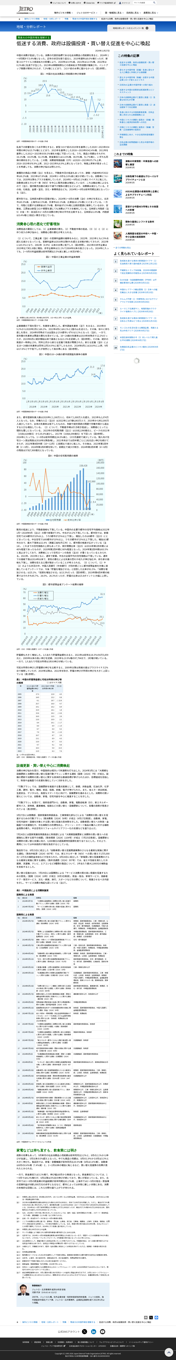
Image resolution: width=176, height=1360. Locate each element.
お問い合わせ (76, 3)
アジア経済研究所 (108, 3)
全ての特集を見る (123, 247)
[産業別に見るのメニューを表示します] (151, 12)
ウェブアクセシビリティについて (111, 1342)
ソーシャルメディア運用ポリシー (141, 1342)
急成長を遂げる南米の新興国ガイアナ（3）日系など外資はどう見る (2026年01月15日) (139, 319)
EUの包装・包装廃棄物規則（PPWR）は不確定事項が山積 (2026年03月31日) (138, 281)
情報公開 (49, 1342)
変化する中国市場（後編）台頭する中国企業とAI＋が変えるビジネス (136, 78)
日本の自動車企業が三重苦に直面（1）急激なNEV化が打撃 (137, 98)
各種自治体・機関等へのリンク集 (122, 1346)
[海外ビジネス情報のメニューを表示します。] (63, 12)
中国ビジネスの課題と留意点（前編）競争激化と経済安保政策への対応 (136, 121)
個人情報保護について (86, 1342)
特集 (66, 18)
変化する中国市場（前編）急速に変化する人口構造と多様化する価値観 (136, 71)
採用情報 (26, 1342)
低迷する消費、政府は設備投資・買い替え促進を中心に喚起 (136, 63)
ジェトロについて (59, 3)
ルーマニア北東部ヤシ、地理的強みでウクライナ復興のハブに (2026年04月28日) (138, 310)
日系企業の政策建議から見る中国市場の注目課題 (136, 143)
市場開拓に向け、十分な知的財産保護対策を (136, 135)
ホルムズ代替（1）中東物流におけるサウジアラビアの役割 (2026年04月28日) (139, 300)
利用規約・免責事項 (65, 1342)
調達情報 (37, 1342)
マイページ (126, 3)
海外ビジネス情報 (32, 18)
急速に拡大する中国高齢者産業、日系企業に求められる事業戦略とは (136, 113)
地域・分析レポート (52, 18)
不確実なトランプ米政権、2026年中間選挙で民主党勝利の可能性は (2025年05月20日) (138, 271)
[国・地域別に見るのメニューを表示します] (114, 12)
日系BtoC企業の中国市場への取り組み (136, 84)
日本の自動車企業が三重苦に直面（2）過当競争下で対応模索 (137, 106)
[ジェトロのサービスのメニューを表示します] (87, 12)
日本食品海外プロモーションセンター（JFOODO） (88, 1346)
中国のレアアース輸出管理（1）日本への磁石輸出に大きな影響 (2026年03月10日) (138, 291)
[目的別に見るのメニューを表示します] (133, 12)
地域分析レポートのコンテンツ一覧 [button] (131, 28)
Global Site (90, 3)
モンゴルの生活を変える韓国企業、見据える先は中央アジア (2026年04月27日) (139, 329)
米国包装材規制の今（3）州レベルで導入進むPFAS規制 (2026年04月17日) (139, 339)
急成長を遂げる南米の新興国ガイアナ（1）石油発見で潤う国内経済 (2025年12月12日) (139, 262)
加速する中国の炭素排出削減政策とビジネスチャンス (136, 91)
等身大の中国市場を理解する (84, 18)
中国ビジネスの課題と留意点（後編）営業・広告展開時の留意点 (136, 128)
